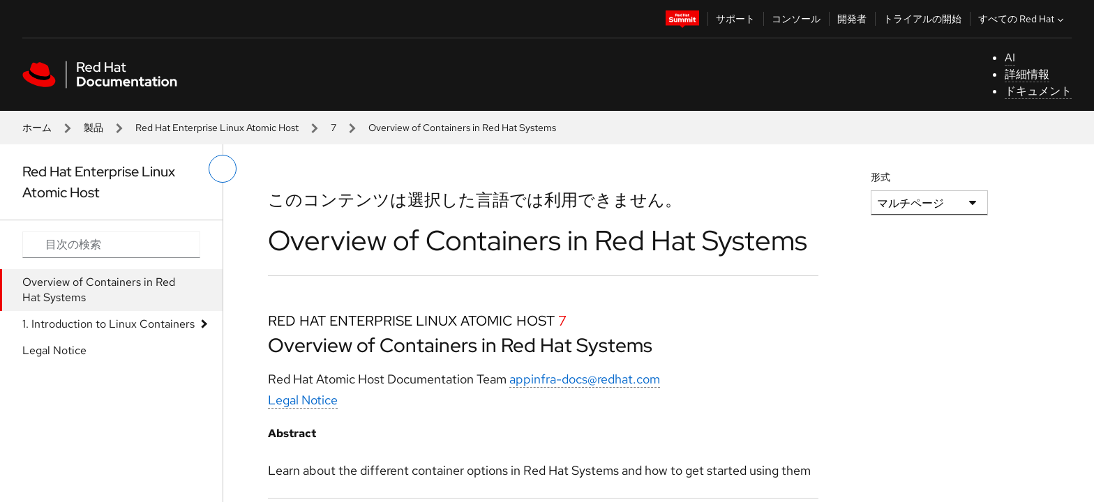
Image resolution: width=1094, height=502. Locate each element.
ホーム (37, 127)
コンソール (796, 19)
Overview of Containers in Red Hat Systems (98, 290)
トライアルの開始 (922, 19)
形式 (880, 177)
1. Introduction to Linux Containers (108, 324)
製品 (93, 127)
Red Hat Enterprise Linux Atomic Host (217, 127)
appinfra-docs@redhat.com (584, 379)
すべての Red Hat (1022, 19)
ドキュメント (1038, 91)
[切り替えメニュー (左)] (223, 169)
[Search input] (111, 244)
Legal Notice (54, 350)
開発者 (852, 19)
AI (1010, 57)
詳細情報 (1027, 74)
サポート (735, 19)
